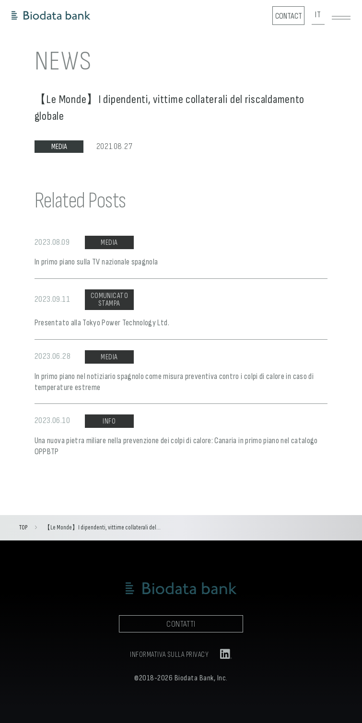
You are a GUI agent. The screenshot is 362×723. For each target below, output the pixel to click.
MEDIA (59, 146)
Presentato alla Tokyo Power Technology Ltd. (102, 323)
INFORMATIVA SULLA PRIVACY (169, 654)
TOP (23, 527)
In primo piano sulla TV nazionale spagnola (96, 262)
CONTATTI (180, 624)
